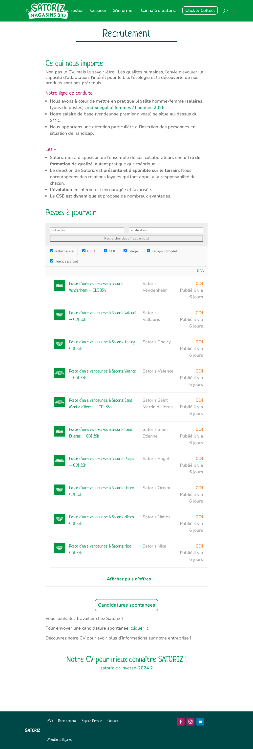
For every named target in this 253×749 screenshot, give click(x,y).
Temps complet (162, 251)
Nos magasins (40, 11)
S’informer (123, 11)
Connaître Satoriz (158, 11)
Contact (113, 720)
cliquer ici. (140, 628)
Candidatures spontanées (126, 605)
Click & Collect (200, 10)
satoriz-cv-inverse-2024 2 (126, 668)
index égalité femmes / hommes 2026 (126, 107)
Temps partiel (64, 261)
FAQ (50, 720)
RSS (200, 270)
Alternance (62, 251)
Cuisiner (98, 11)
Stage (131, 251)
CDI (109, 251)
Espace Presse (92, 720)
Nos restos (73, 11)
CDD (88, 251)
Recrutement (67, 720)
